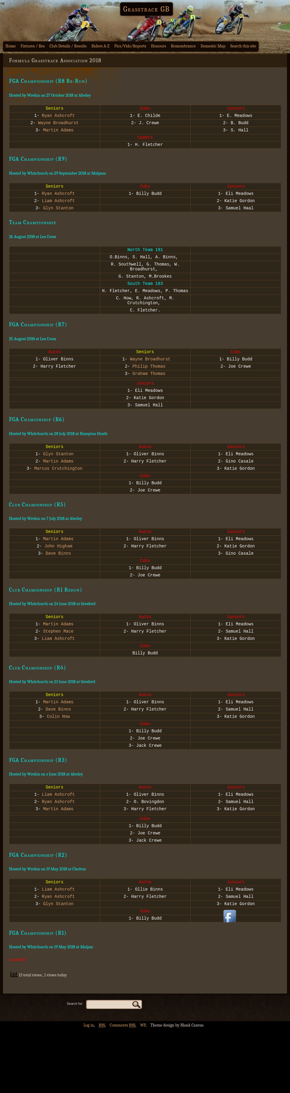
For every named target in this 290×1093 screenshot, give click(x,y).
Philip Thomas (149, 387)
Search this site (243, 46)
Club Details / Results (68, 46)
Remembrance (183, 46)
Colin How (58, 763)
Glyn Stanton (58, 217)
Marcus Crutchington (58, 497)
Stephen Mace (58, 672)
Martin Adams (58, 133)
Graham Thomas (149, 395)
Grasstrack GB (146, 9)
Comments (122, 1088)
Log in (88, 1088)
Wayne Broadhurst (58, 125)
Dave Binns (58, 588)
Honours (158, 46)
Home (10, 46)
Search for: (75, 1067)
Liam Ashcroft (58, 208)
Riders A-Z (101, 46)
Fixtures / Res (33, 46)
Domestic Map (213, 46)
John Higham (58, 580)
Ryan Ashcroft (58, 117)
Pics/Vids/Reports (130, 46)
